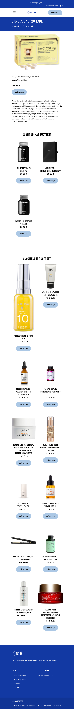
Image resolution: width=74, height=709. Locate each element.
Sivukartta (57, 705)
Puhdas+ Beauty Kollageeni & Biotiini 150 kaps (50, 392)
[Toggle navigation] (14, 12)
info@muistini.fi (46, 675)
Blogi (17, 688)
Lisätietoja (19, 92)
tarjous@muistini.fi (52, 6)
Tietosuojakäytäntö (44, 705)
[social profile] (44, 3)
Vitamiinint (18, 26)
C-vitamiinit (29, 26)
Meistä (18, 684)
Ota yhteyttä (23, 705)
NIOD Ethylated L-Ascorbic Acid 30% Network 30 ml (23, 392)
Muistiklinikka (20, 675)
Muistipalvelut (20, 679)
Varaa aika (55, 13)
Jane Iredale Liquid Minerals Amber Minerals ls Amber (50, 448)
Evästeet (32, 705)
